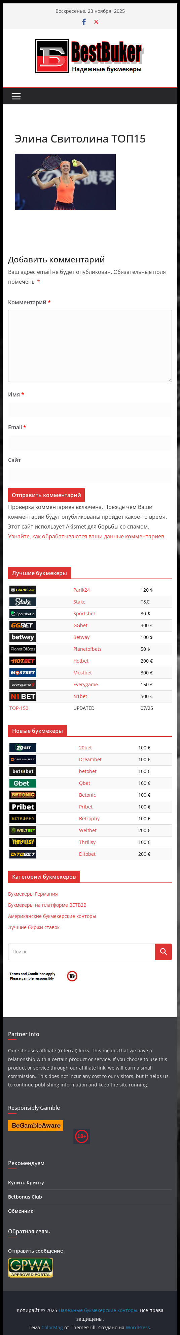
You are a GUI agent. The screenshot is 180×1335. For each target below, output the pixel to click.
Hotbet (80, 661)
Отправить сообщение (35, 1251)
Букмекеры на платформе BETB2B (47, 905)
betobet (88, 771)
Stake (79, 601)
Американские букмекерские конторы (52, 916)
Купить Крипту (26, 1182)
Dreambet (90, 759)
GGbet (80, 625)
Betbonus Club (25, 1196)
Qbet (84, 783)
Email (17, 427)
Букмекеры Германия (33, 894)
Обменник (20, 1211)
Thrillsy (87, 842)
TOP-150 (18, 708)
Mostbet (82, 672)
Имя (16, 394)
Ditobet (87, 854)
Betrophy (89, 818)
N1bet (80, 696)
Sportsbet (84, 613)
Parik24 (81, 590)
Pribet (86, 806)
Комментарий (29, 302)
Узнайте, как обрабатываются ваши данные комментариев (86, 536)
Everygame (85, 684)
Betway (81, 637)
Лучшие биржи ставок (34, 927)
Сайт (14, 460)
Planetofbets (87, 649)
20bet (85, 747)
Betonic (87, 795)
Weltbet (88, 830)
